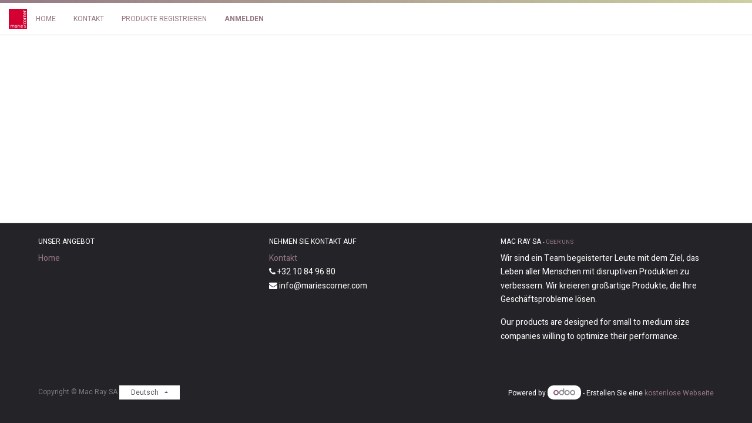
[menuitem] (46, 19)
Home (49, 258)
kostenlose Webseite (679, 393)
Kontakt (283, 258)
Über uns (559, 242)
